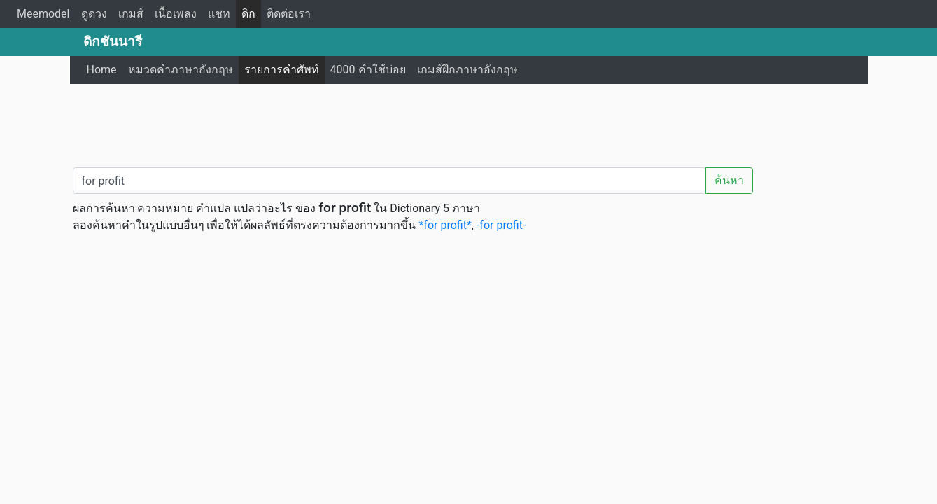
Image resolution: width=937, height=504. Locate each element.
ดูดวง (94, 13)
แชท (219, 13)
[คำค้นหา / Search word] (390, 180)
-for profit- (501, 225)
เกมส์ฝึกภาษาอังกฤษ (467, 69)
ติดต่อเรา (289, 13)
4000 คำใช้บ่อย (368, 69)
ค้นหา (729, 180)
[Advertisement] (469, 122)
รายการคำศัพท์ (281, 69)
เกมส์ (130, 13)
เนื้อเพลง (176, 13)
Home (102, 69)
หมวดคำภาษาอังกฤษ (180, 69)
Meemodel (43, 13)
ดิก (248, 13)
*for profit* (444, 225)
